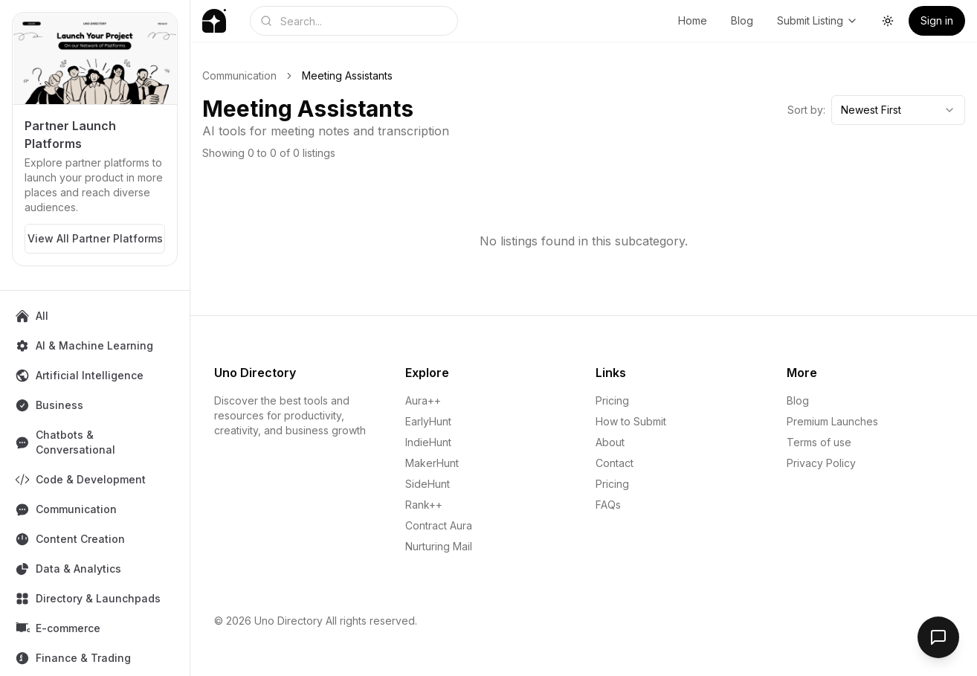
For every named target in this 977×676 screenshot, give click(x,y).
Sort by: (806, 109)
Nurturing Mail (438, 546)
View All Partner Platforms (95, 238)
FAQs (608, 504)
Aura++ (423, 400)
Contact (614, 463)
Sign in (936, 20)
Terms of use (819, 442)
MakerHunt (432, 463)
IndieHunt (428, 442)
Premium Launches (832, 421)
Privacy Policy (821, 463)
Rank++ (423, 504)
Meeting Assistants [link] (347, 75)
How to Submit (631, 421)
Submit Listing (817, 20)
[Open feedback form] (938, 637)
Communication (239, 75)
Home (692, 20)
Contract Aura (438, 525)
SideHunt (427, 483)
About (610, 442)
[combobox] (898, 110)
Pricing (612, 400)
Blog (742, 20)
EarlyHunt (428, 421)
